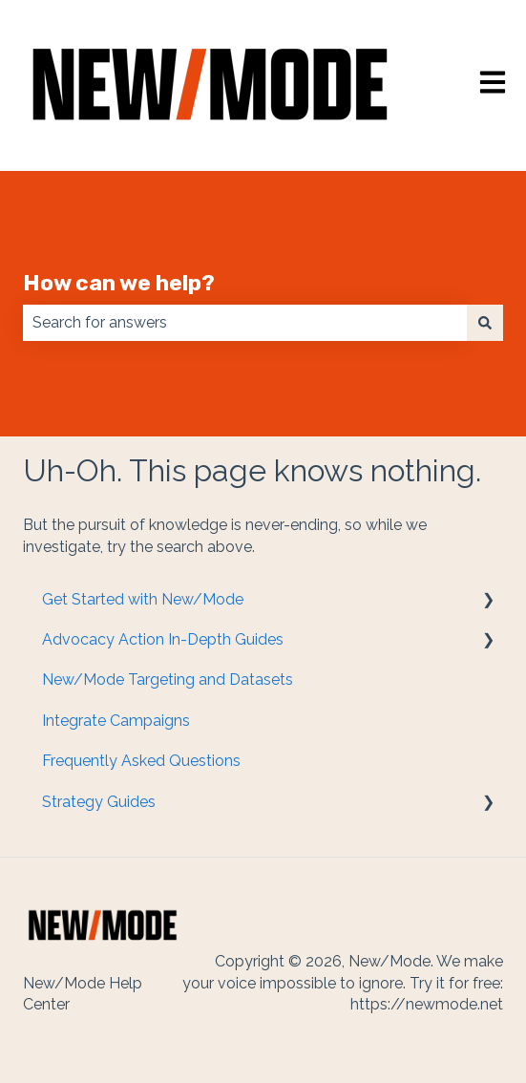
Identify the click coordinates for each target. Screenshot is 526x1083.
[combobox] (245, 323)
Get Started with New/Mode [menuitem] (142, 599)
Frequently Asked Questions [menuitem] (141, 761)
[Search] (485, 323)
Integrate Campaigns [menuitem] (116, 720)
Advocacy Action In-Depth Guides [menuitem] (163, 639)
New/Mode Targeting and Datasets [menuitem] (167, 679)
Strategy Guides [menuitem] (99, 802)
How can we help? (119, 282)
